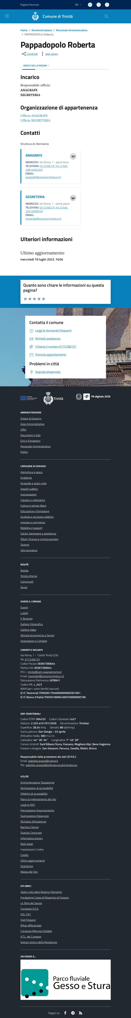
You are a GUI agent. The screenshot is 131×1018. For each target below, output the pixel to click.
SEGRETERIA (35, 196)
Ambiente (26, 478)
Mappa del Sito (29, 872)
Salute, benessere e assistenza (38, 533)
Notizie (24, 570)
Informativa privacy (31, 838)
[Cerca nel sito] (106, 16)
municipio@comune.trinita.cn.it (43, 219)
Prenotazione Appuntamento (37, 810)
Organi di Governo (30, 418)
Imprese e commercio (32, 522)
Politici (24, 452)
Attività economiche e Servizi (37, 635)
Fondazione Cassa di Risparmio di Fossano (44, 897)
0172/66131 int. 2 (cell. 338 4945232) (47, 168)
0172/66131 (32, 659)
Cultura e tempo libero (33, 506)
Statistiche (26, 866)
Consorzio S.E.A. (29, 909)
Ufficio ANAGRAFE (34, 116)
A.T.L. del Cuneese (30, 936)
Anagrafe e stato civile (33, 483)
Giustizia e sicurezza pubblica (37, 517)
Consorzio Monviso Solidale (36, 931)
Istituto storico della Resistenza (38, 942)
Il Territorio (26, 618)
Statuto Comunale (31, 833)
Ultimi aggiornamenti (32, 860)
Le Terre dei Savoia (31, 903)
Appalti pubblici (29, 489)
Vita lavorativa (28, 550)
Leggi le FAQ (27, 805)
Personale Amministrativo (71, 30)
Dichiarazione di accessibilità (36, 788)
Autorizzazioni (28, 494)
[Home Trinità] (50, 16)
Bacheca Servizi (29, 827)
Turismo (24, 545)
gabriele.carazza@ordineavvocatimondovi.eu (51, 765)
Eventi (24, 607)
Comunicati (26, 582)
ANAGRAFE (34, 155)
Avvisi (23, 587)
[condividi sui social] (29, 54)
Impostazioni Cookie (32, 849)
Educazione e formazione (34, 511)
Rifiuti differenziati (30, 925)
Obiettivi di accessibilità (33, 794)
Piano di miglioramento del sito (38, 799)
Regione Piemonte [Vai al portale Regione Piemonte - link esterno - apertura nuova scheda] (29, 4)
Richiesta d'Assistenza (33, 821)
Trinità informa (28, 576)
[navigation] (7, 16)
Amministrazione (41, 30)
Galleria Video (28, 630)
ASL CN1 (25, 914)
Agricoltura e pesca (31, 472)
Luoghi (24, 613)
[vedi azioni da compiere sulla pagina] (49, 54)
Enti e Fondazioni (30, 441)
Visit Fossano (28, 920)
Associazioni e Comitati (33, 641)
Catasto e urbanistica (32, 500)
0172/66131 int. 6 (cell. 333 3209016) (47, 209)
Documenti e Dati (30, 435)
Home (23, 30)
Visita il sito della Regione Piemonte (41, 892)
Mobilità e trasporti (31, 528)
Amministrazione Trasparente (37, 782)
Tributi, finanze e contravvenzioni (39, 539)
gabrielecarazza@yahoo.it (43, 761)
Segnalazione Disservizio (34, 816)
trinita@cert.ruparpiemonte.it (45, 672)
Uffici (23, 429)
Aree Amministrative (32, 424)
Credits (24, 855)
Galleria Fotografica (31, 624)
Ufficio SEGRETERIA (35, 120)
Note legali (26, 844)
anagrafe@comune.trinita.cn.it (43, 177)
